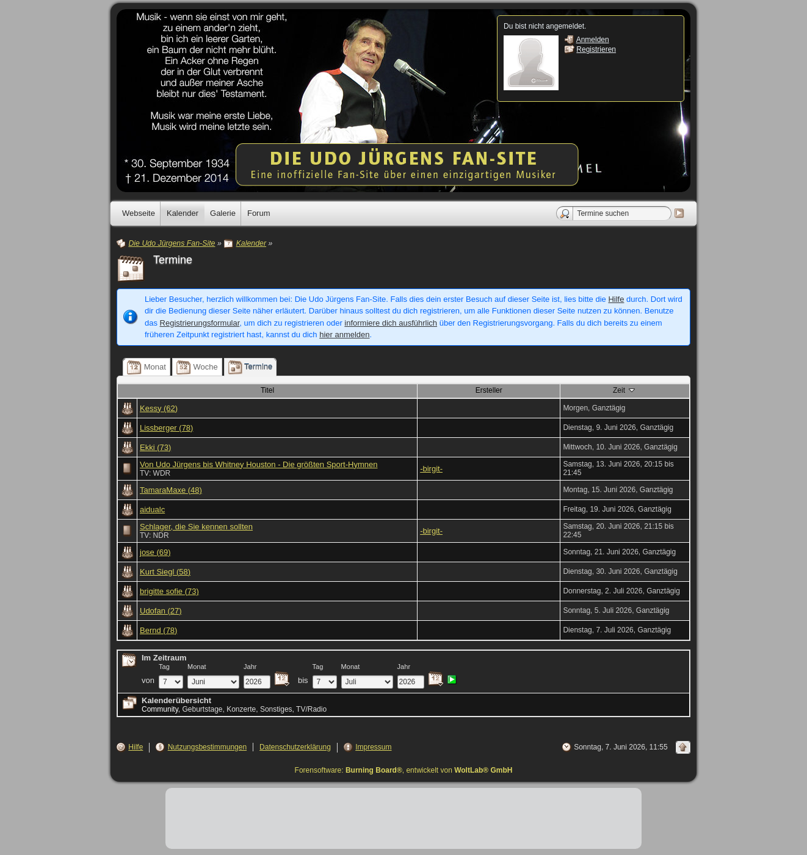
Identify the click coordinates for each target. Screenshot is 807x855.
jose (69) (155, 552)
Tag (164, 666)
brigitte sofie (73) (169, 591)
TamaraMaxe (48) (171, 490)
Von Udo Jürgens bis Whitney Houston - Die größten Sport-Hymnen (258, 464)
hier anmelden (344, 334)
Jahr (250, 666)
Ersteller (489, 390)
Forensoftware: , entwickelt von (404, 770)
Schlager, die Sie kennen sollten (196, 526)
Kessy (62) (159, 408)
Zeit (625, 390)
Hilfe (616, 299)
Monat (196, 666)
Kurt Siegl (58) (165, 571)
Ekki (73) (155, 447)
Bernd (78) (158, 630)
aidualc (152, 509)
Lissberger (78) (166, 427)
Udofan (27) (161, 610)
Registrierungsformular (200, 322)
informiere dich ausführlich (390, 322)
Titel (267, 390)
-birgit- (431, 468)
